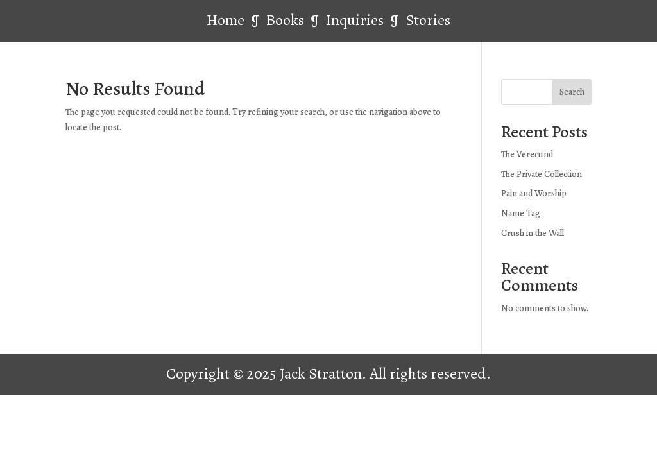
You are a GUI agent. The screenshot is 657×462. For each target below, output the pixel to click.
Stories (427, 20)
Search (571, 92)
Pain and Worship (534, 193)
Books (286, 20)
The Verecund (527, 154)
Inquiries (356, 20)
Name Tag (520, 213)
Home (225, 20)
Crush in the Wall (532, 233)
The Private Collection (541, 174)
